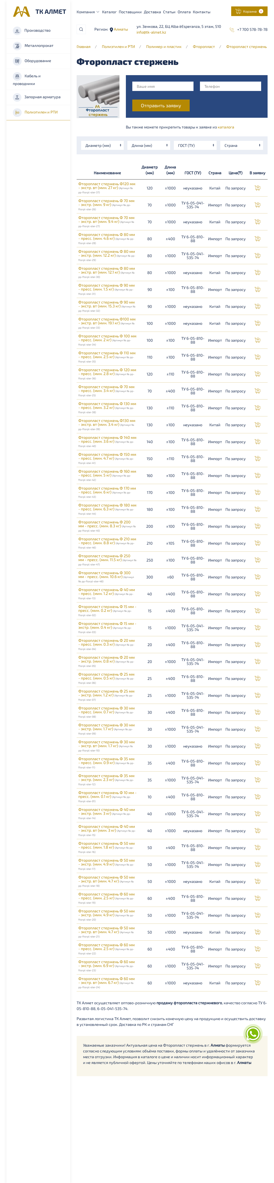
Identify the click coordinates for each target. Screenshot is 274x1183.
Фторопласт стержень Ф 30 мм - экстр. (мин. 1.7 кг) (106, 729)
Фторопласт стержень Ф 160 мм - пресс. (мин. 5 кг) (107, 475)
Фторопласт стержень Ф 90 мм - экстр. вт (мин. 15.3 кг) (107, 306)
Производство (32, 31)
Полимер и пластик (164, 46)
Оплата (184, 11)
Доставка (152, 11)
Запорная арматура (37, 97)
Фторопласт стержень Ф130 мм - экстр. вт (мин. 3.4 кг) (106, 424)
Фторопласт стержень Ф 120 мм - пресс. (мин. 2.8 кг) (107, 373)
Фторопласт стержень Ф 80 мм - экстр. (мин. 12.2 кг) (106, 255)
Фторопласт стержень (246, 46)
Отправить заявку (161, 105)
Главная (84, 46)
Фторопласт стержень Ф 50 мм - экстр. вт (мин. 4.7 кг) (106, 881)
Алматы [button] (120, 29)
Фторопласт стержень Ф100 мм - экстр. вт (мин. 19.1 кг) (107, 323)
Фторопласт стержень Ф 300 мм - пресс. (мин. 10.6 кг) (106, 576)
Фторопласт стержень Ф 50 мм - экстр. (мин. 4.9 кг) (106, 864)
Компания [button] (88, 11)
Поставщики (130, 11)
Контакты (201, 11)
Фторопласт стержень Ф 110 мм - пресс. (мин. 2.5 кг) (107, 356)
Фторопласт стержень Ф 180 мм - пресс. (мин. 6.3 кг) (107, 509)
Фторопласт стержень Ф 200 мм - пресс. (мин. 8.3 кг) (107, 526)
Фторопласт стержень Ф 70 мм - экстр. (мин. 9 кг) (106, 204)
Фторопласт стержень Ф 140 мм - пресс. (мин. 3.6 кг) (107, 441)
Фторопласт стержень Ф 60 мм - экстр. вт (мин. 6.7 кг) (106, 982)
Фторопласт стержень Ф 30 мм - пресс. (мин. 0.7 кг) (106, 712)
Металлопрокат (33, 46)
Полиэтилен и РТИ (35, 112)
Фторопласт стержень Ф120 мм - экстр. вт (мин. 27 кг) (106, 187)
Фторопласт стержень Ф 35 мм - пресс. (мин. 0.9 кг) (106, 762)
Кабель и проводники (27, 79)
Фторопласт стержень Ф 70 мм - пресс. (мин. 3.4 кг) (106, 390)
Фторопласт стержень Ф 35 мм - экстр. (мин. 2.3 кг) (106, 779)
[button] (249, 11)
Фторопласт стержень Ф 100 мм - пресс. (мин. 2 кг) (107, 340)
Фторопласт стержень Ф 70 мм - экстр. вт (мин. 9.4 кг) (106, 221)
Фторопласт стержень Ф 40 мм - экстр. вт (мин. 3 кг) (107, 830)
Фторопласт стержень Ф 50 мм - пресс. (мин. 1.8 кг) (106, 847)
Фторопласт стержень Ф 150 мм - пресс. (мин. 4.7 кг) (107, 458)
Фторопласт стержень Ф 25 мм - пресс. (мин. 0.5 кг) (106, 678)
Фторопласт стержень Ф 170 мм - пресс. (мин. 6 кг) (107, 492)
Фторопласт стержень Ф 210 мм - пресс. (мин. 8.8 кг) (107, 542)
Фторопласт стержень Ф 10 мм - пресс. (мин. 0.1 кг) (107, 796)
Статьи (169, 11)
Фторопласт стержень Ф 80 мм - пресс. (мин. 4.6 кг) (106, 238)
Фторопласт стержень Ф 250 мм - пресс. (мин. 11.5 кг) (107, 559)
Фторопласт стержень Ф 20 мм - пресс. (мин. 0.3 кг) (106, 644)
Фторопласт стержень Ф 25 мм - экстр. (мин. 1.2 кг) (106, 695)
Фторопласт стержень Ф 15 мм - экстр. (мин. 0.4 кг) (107, 627)
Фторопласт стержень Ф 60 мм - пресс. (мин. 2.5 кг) (106, 898)
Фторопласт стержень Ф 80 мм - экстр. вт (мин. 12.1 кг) (106, 272)
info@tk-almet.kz (151, 32)
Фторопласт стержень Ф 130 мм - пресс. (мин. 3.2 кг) (107, 407)
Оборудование (32, 61)
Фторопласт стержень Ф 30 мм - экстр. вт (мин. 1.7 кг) (106, 745)
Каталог (109, 11)
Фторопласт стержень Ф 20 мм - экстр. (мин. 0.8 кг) (106, 661)
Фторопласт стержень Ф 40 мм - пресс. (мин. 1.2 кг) (106, 593)
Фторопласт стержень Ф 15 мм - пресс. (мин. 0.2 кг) (107, 610)
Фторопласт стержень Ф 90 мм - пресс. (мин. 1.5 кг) (106, 289)
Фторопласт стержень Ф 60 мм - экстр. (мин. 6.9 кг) (106, 965)
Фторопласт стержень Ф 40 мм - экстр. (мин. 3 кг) (106, 813)
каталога (226, 127)
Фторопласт (204, 46)
